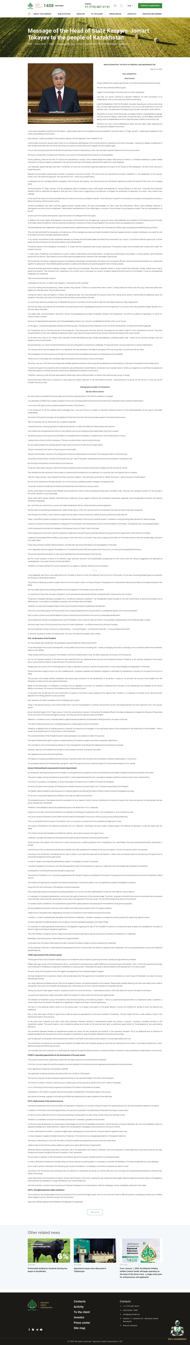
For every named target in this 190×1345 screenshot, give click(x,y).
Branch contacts (130, 1325)
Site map (79, 1328)
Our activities (64, 14)
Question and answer (152, 14)
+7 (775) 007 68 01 (131, 1306)
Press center (115, 14)
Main (30, 44)
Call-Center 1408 (130, 1310)
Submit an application (149, 5)
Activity (79, 1306)
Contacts (131, 14)
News (51, 44)
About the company (42, 14)
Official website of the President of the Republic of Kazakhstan (60, 1202)
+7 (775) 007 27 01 (96, 7)
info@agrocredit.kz (131, 1314)
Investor (81, 14)
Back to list (95, 1212)
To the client (97, 14)
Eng (129, 5)
